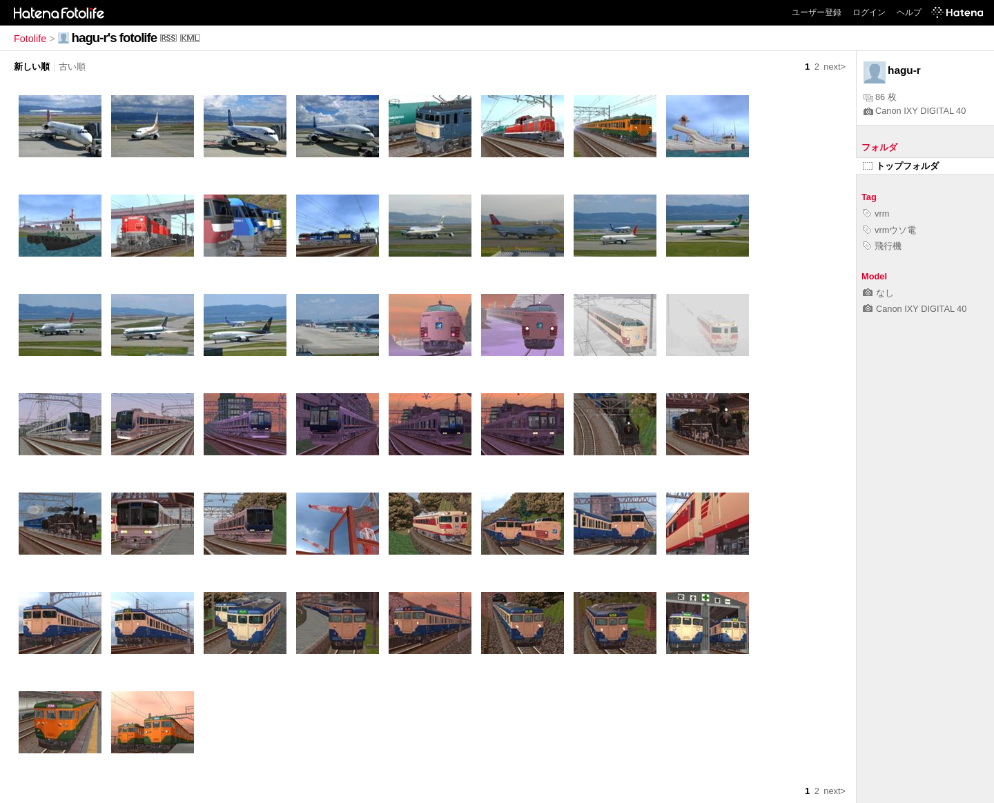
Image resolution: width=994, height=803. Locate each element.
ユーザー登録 (816, 12)
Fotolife (30, 38)
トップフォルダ (901, 166)
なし (878, 293)
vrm (876, 213)
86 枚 (880, 97)
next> (835, 66)
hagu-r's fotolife (114, 37)
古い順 (72, 66)
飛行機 (882, 246)
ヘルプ (909, 12)
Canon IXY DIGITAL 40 (915, 111)
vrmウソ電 (889, 230)
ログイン (869, 12)
